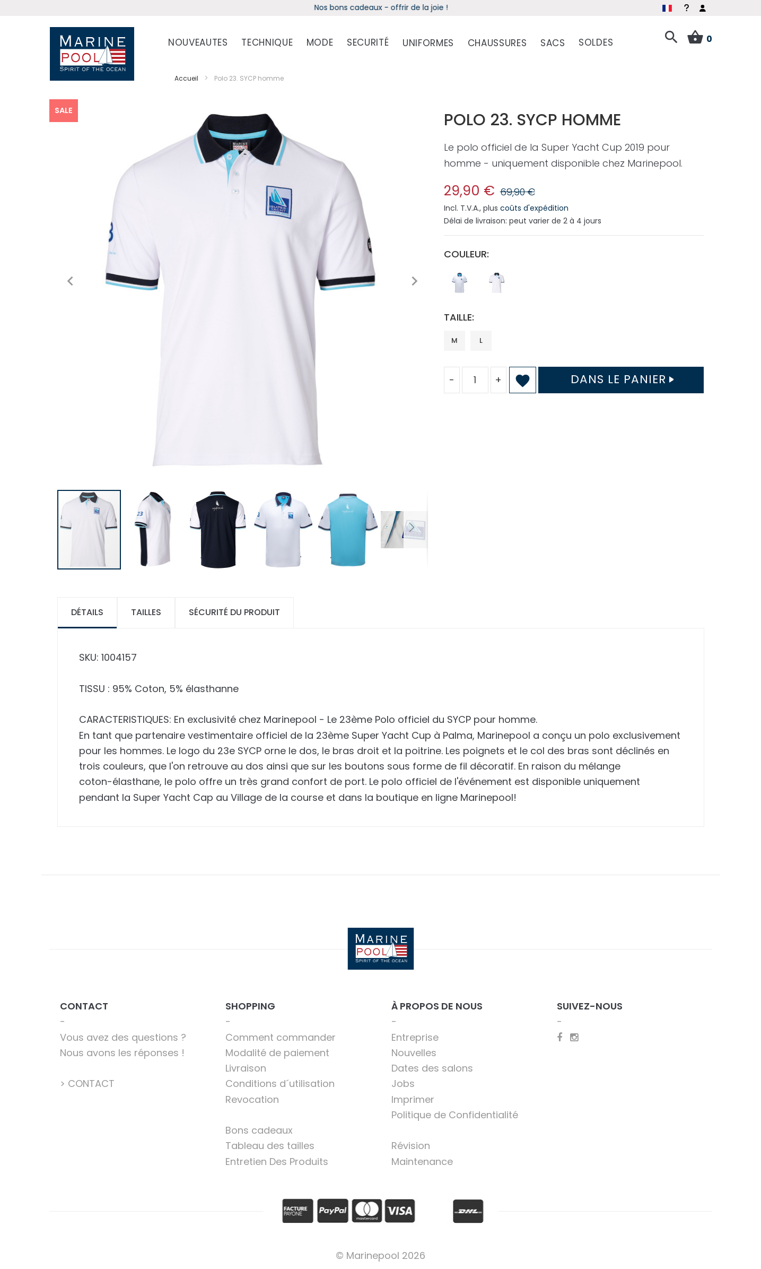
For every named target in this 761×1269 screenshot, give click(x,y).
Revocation (252, 1097)
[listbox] (574, 284)
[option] (460, 281)
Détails (87, 611)
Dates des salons (432, 1066)
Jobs (403, 1082)
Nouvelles (413, 1050)
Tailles (146, 611)
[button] (70, 279)
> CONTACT (87, 1082)
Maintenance (422, 1159)
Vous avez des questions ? (123, 1035)
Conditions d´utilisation (280, 1082)
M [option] (454, 338)
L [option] (481, 338)
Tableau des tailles (269, 1144)
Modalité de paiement (277, 1050)
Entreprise (415, 1035)
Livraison (245, 1066)
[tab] (87, 611)
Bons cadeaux (259, 1128)
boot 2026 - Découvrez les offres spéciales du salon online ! (380, 7)
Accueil (186, 76)
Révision (410, 1144)
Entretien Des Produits (276, 1159)
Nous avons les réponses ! (122, 1050)
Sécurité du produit (234, 611)
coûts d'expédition (534, 206)
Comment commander (280, 1035)
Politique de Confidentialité (454, 1112)
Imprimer (412, 1097)
